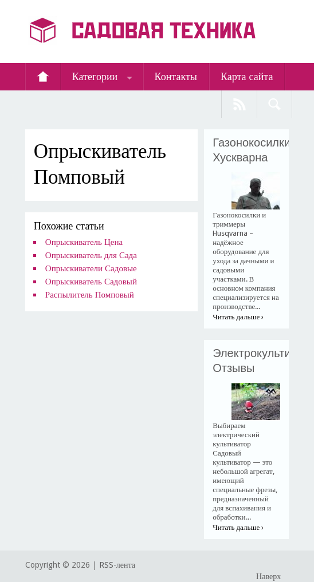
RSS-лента (117, 564)
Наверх (268, 576)
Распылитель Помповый (89, 295)
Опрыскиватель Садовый (91, 281)
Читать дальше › (238, 316)
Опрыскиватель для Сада (91, 255)
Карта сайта (247, 76)
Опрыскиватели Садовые (91, 268)
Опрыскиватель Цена (84, 242)
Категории (94, 76)
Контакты (176, 76)
